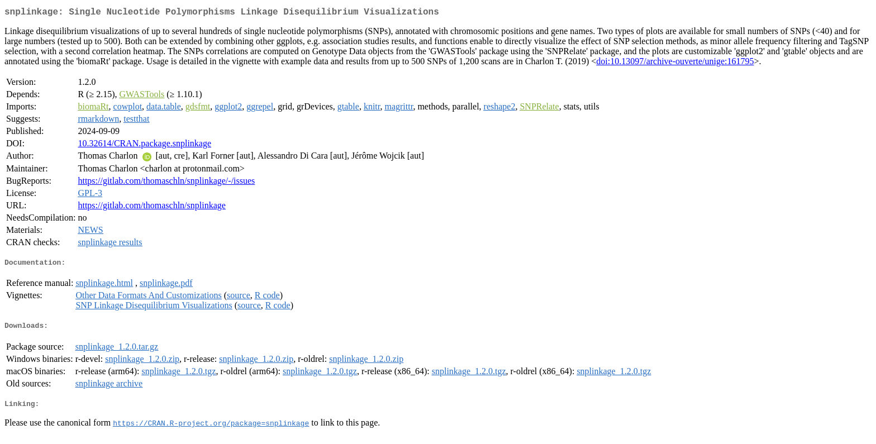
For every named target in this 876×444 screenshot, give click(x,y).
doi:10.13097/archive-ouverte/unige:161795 (675, 63)
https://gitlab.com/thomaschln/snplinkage (151, 207)
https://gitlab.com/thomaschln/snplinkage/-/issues (166, 183)
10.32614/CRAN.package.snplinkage (144, 145)
